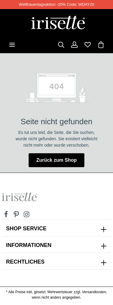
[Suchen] (61, 45)
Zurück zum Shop (56, 160)
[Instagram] (26, 216)
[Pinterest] (17, 216)
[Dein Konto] (74, 45)
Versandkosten (94, 292)
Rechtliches (25, 262)
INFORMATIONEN (29, 245)
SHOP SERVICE (26, 229)
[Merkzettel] (88, 45)
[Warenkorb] (101, 45)
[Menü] (12, 45)
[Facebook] (7, 216)
